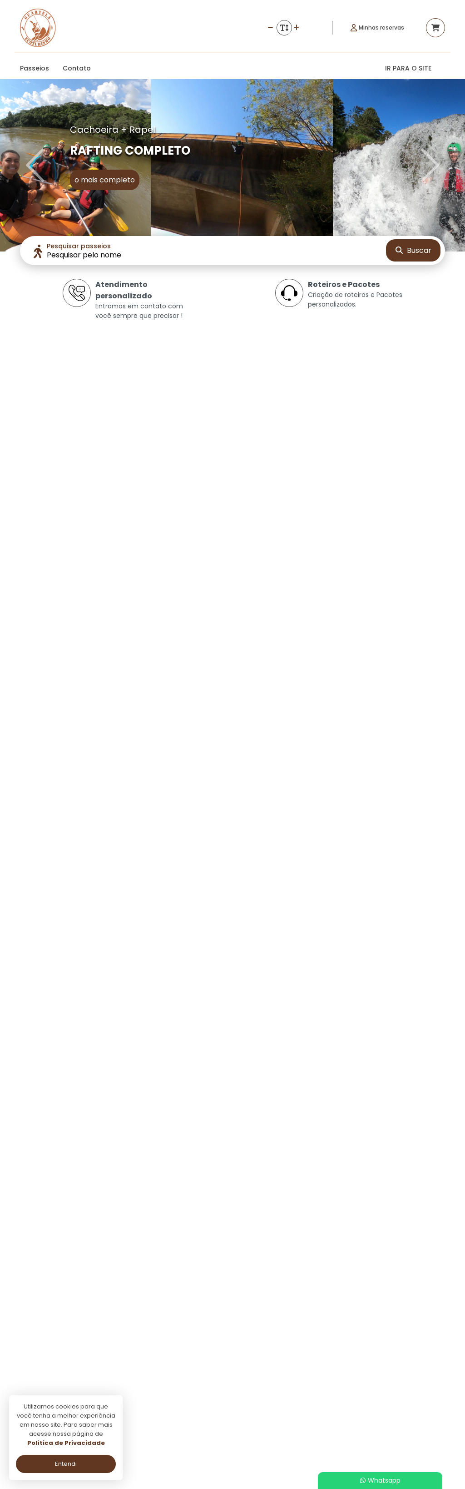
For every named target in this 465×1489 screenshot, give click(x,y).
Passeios (34, 68)
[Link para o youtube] (431, 1355)
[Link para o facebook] (386, 1355)
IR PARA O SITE (408, 68)
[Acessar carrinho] (435, 27)
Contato (77, 68)
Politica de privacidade (205, 1389)
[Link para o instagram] (409, 1355)
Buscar (413, 250)
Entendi (66, 1463)
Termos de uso (194, 1402)
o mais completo (104, 180)
